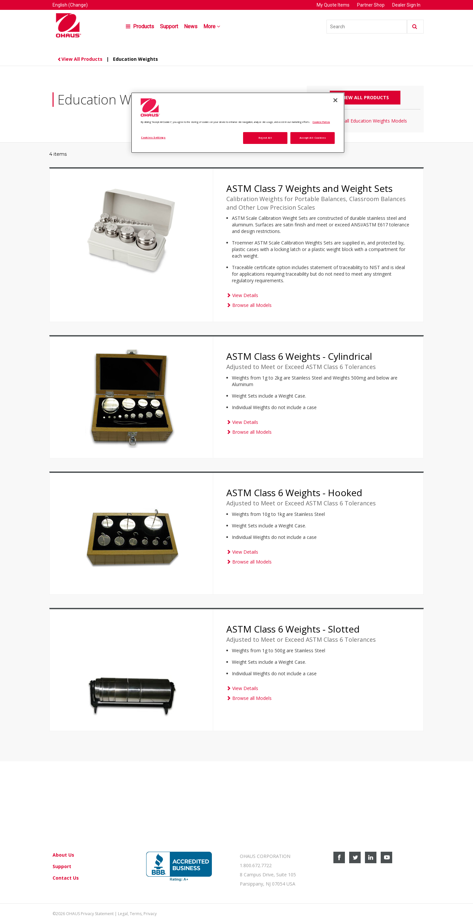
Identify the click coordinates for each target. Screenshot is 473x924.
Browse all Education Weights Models (365, 121)
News (190, 26)
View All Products (80, 59)
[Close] (335, 100)
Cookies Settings (153, 137)
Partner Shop (371, 5)
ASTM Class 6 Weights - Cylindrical (299, 356)
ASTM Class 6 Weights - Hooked (294, 492)
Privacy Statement (97, 913)
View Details (242, 295)
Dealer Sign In (406, 5)
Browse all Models (249, 305)
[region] (238, 122)
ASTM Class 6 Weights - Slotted (293, 629)
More (212, 26)
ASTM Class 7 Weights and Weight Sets (309, 188)
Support (169, 26)
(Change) (78, 5)
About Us (63, 855)
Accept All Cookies (313, 137)
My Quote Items (333, 5)
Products (140, 26)
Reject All (265, 137)
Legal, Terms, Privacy (137, 913)
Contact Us (66, 878)
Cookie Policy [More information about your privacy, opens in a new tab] (321, 122)
